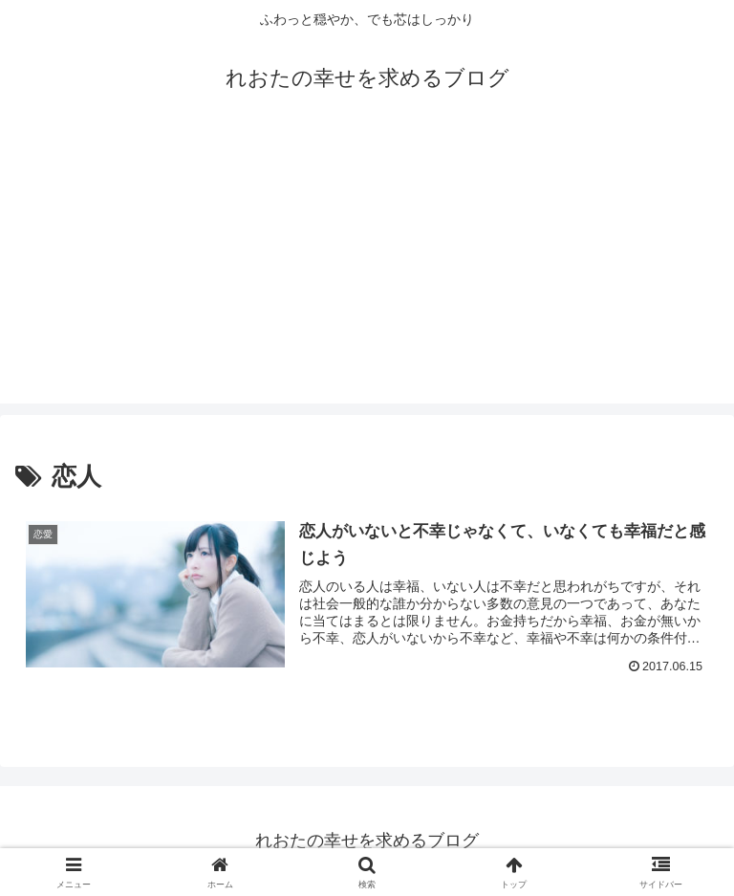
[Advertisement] (367, 270)
